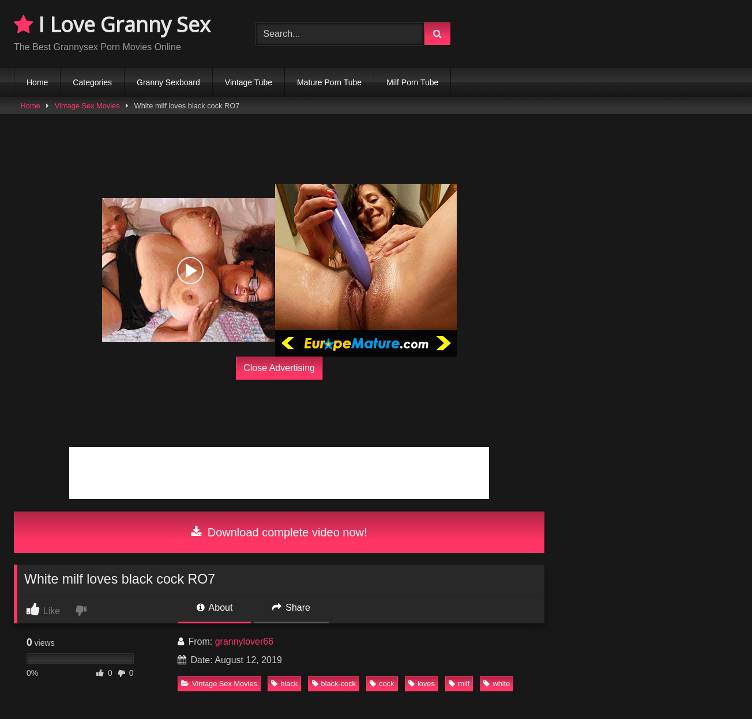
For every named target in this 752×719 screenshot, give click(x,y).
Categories (92, 82)
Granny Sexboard (168, 82)
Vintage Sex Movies (87, 105)
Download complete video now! (279, 532)
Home (37, 82)
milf (459, 683)
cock (382, 683)
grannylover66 (244, 641)
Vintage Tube (248, 82)
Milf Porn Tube (412, 82)
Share (291, 607)
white (496, 683)
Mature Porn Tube (329, 82)
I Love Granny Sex (112, 24)
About (214, 607)
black (284, 683)
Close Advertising (279, 368)
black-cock (334, 683)
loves (421, 683)
